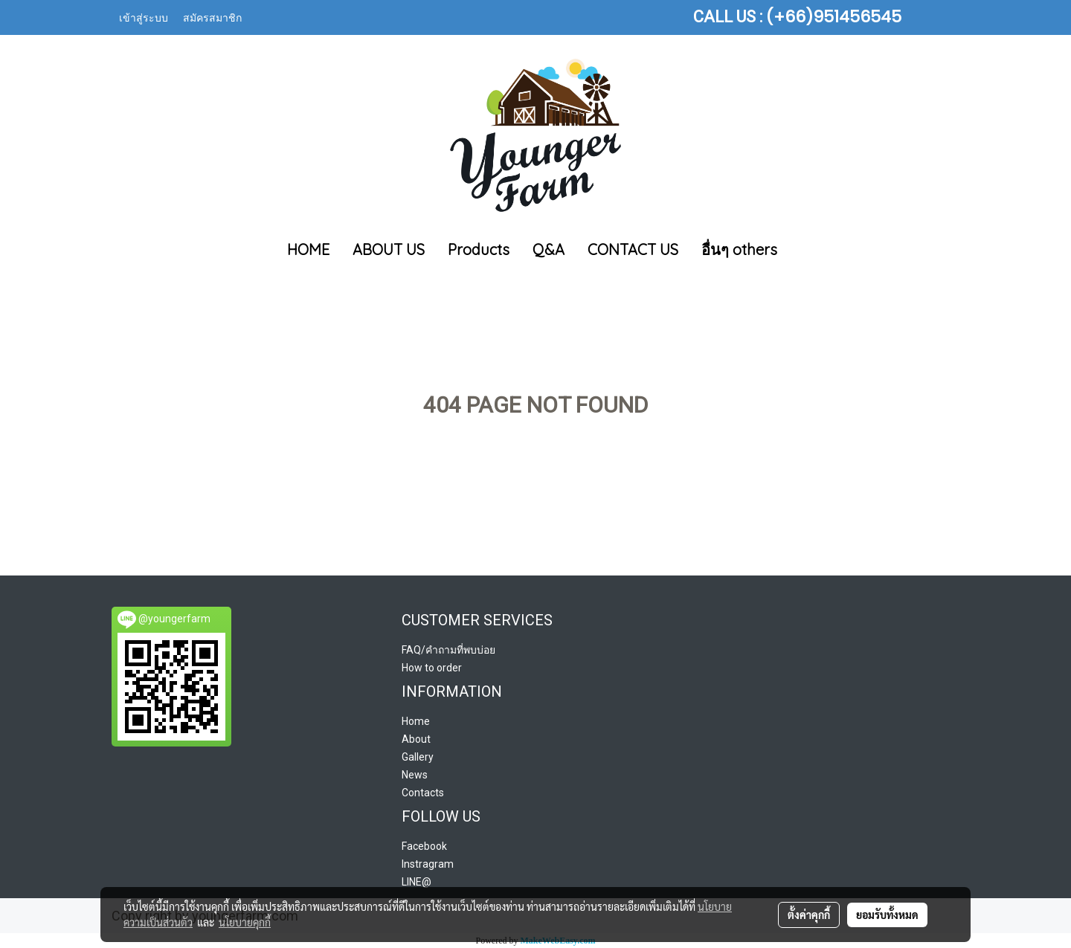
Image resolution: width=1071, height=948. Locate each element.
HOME (308, 249)
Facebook (424, 846)
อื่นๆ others (739, 249)
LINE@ (416, 882)
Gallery (418, 757)
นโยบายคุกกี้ (245, 922)
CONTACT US (633, 249)
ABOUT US (389, 249)
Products (478, 249)
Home (416, 721)
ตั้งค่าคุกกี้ (809, 914)
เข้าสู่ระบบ (143, 17)
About (416, 739)
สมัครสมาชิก (212, 17)
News (415, 775)
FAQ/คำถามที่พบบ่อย (448, 650)
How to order (432, 668)
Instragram (428, 864)
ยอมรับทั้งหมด (887, 914)
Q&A (549, 249)
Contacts (423, 793)
